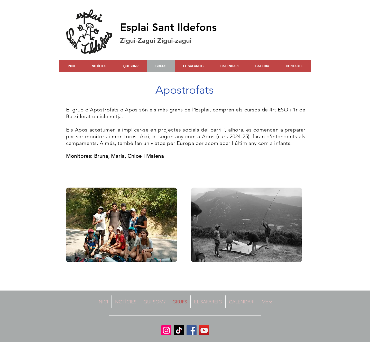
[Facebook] (192, 330)
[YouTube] (204, 330)
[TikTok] (179, 330)
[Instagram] (166, 330)
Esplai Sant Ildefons (168, 27)
